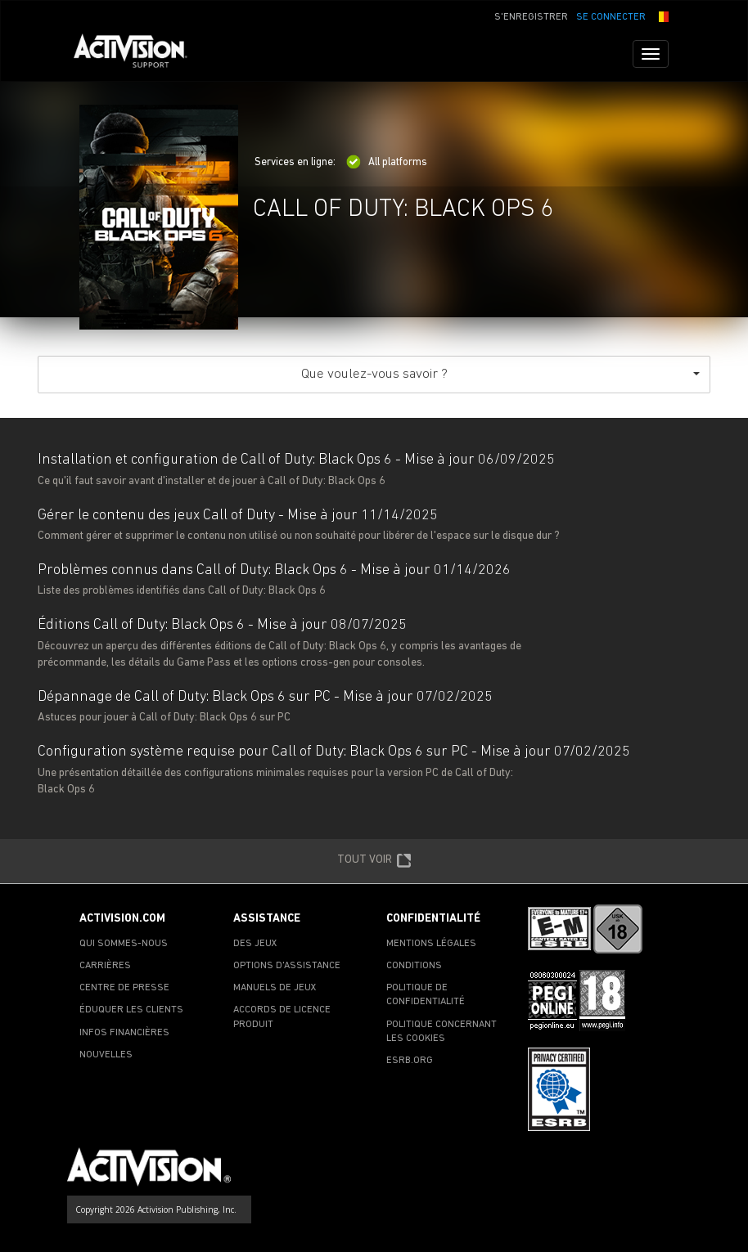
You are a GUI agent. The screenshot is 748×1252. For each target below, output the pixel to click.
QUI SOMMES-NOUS (123, 944)
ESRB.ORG (409, 1061)
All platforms (386, 162)
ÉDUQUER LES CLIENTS (131, 1010)
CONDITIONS (414, 966)
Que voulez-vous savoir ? (501, 374)
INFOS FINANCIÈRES (124, 1033)
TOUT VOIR (374, 861)
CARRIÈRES (105, 966)
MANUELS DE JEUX (275, 988)
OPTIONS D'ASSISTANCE (286, 966)
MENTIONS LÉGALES (431, 944)
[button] (661, 15)
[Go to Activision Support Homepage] (138, 54)
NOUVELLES (106, 1055)
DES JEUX (255, 944)
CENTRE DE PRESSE (124, 988)
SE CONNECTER (611, 17)
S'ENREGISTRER (531, 17)
